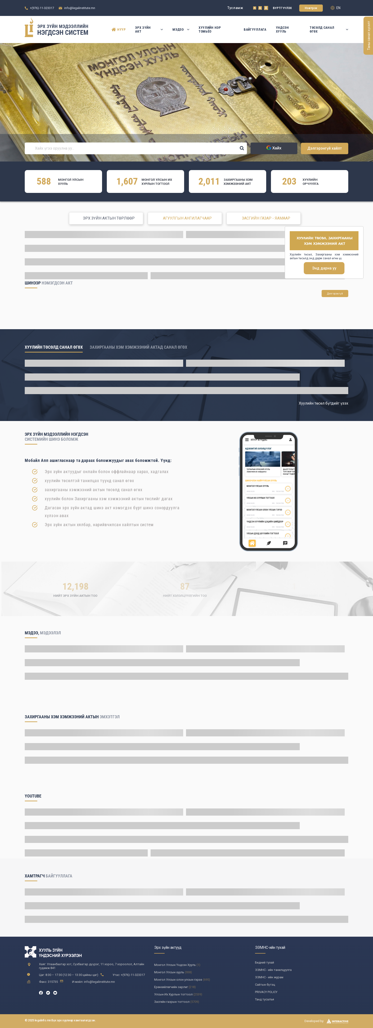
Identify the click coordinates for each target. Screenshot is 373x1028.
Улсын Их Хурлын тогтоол (173, 994)
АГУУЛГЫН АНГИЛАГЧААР (187, 218)
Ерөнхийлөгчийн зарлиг (171, 987)
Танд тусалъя (264, 999)
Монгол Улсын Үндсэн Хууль (175, 965)
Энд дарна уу (324, 268)
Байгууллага (255, 29)
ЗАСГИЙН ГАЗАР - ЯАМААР (266, 218)
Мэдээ (180, 29)
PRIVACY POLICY (266, 992)
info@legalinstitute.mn (79, 8)
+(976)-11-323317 (42, 8)
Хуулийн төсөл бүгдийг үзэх (323, 403)
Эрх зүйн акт (149, 29)
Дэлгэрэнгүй (335, 293)
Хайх (273, 148)
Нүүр (119, 29)
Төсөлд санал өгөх (329, 29)
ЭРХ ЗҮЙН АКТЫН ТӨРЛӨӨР (109, 218)
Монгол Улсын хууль (169, 972)
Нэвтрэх (311, 8)
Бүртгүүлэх (282, 8)
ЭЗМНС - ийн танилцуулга (273, 970)
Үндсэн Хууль (282, 29)
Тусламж (235, 8)
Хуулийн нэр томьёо (210, 29)
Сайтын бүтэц (265, 984)
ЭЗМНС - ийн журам (269, 977)
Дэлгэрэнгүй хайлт (324, 148)
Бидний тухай (264, 962)
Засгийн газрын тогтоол (172, 1002)
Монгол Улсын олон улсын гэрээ (178, 979)
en (335, 8)
